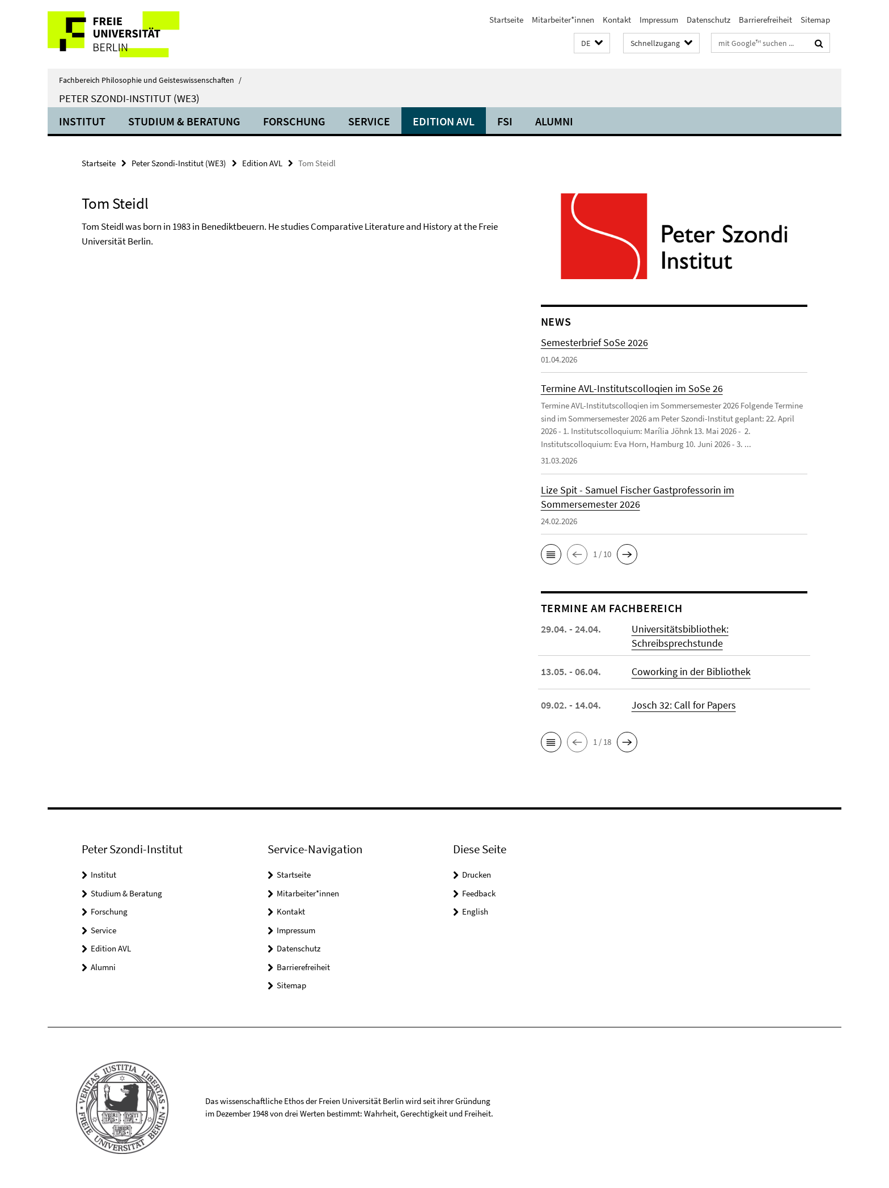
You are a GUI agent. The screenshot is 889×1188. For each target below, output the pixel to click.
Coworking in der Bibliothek (691, 671)
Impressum (659, 19)
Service (369, 121)
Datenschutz (708, 19)
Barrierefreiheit (765, 19)
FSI (505, 121)
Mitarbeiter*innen (563, 19)
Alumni (554, 121)
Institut (82, 121)
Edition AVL (444, 121)
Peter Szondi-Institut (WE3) (129, 98)
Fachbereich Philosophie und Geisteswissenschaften (150, 80)
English (475, 911)
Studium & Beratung (184, 121)
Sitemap (815, 19)
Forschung (294, 121)
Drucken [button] (476, 874)
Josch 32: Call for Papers (684, 704)
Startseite (506, 19)
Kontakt (617, 19)
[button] (592, 43)
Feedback (479, 893)
